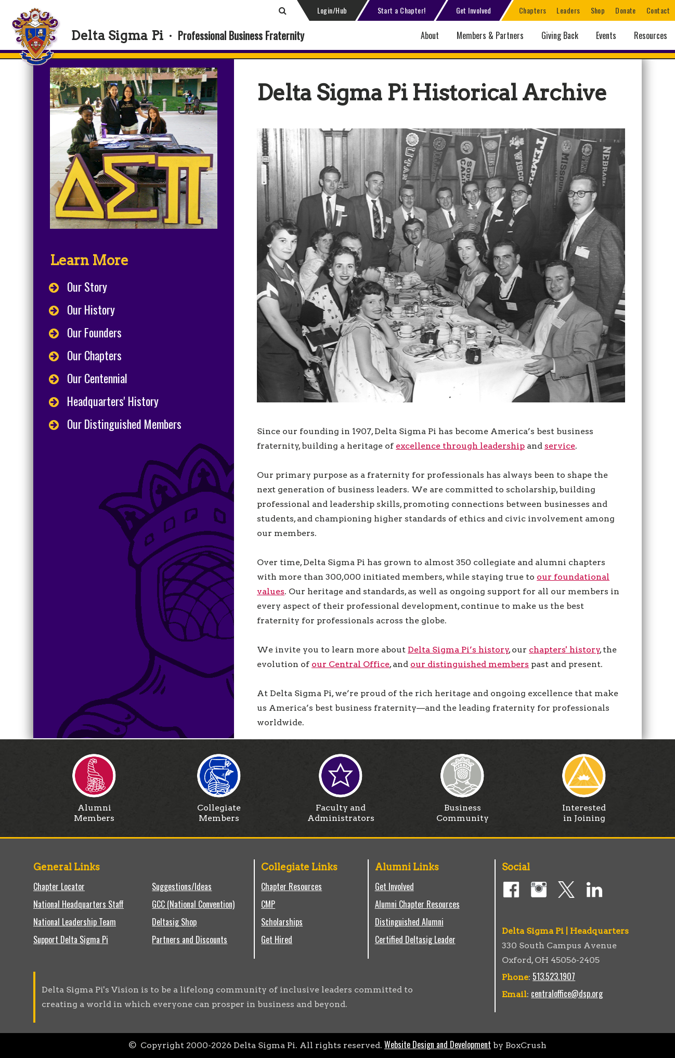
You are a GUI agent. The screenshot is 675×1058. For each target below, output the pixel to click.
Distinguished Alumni (409, 922)
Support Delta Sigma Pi (70, 939)
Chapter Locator (59, 886)
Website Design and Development (437, 1044)
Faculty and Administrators (340, 809)
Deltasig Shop (174, 922)
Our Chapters (94, 355)
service (559, 446)
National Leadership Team (74, 922)
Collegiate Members (219, 809)
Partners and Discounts (189, 939)
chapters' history (564, 650)
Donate (625, 10)
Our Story (87, 286)
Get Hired (276, 939)
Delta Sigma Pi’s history (458, 650)
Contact (658, 10)
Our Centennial (97, 378)
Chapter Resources (291, 886)
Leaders (568, 10)
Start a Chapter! (402, 10)
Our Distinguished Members (124, 423)
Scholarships (282, 922)
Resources (650, 35)
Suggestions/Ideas (182, 886)
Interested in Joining (584, 809)
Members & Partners (490, 35)
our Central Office (350, 664)
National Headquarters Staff (78, 904)
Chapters (533, 10)
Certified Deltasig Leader (415, 939)
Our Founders (94, 332)
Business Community (462, 809)
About (430, 35)
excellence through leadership (460, 446)
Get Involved (473, 10)
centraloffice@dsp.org (567, 993)
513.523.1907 (554, 976)
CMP (268, 904)
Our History (91, 309)
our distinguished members (469, 664)
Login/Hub (332, 10)
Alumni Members (94, 809)
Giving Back (559, 35)
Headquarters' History (113, 401)
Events (606, 35)
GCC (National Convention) (193, 904)
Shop (598, 10)
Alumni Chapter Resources (417, 904)
